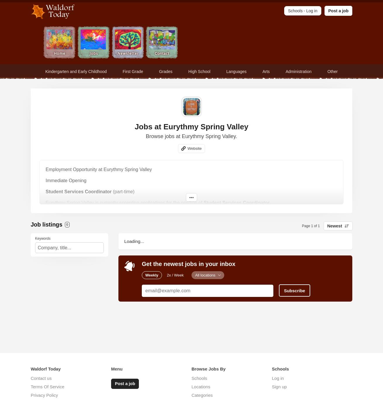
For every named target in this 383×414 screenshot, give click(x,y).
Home (59, 43)
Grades (165, 71)
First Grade (133, 71)
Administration (299, 71)
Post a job (338, 10)
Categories (202, 395)
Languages (236, 71)
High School (199, 71)
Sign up (279, 386)
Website (194, 148)
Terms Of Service (47, 386)
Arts (266, 71)
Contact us (41, 378)
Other (332, 71)
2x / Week (175, 275)
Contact (162, 43)
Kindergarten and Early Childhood (76, 71)
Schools (199, 378)
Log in (278, 378)
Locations (200, 386)
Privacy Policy (44, 395)
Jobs (94, 43)
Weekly (151, 275)
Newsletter (128, 43)
